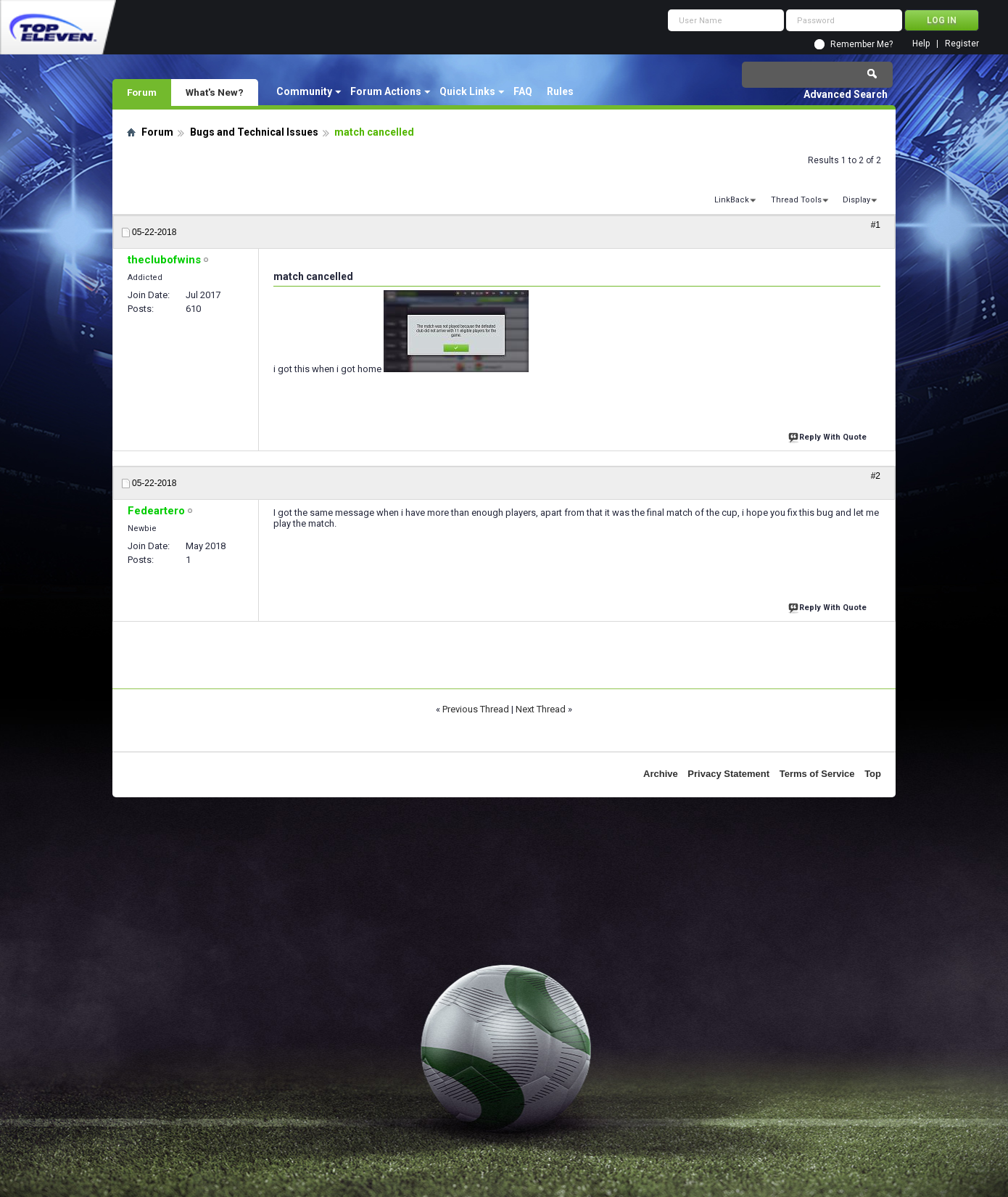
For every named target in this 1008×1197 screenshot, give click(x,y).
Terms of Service (817, 773)
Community (304, 91)
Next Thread (541, 709)
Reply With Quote (829, 435)
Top (872, 773)
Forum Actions (385, 91)
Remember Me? (861, 44)
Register (962, 44)
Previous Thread (475, 709)
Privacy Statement (728, 773)
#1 (875, 225)
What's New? (215, 92)
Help (921, 44)
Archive (660, 773)
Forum (142, 92)
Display (856, 200)
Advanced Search (845, 94)
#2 (875, 476)
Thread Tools (796, 200)
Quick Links (467, 91)
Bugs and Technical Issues (254, 132)
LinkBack (731, 200)
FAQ (522, 91)
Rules (560, 91)
